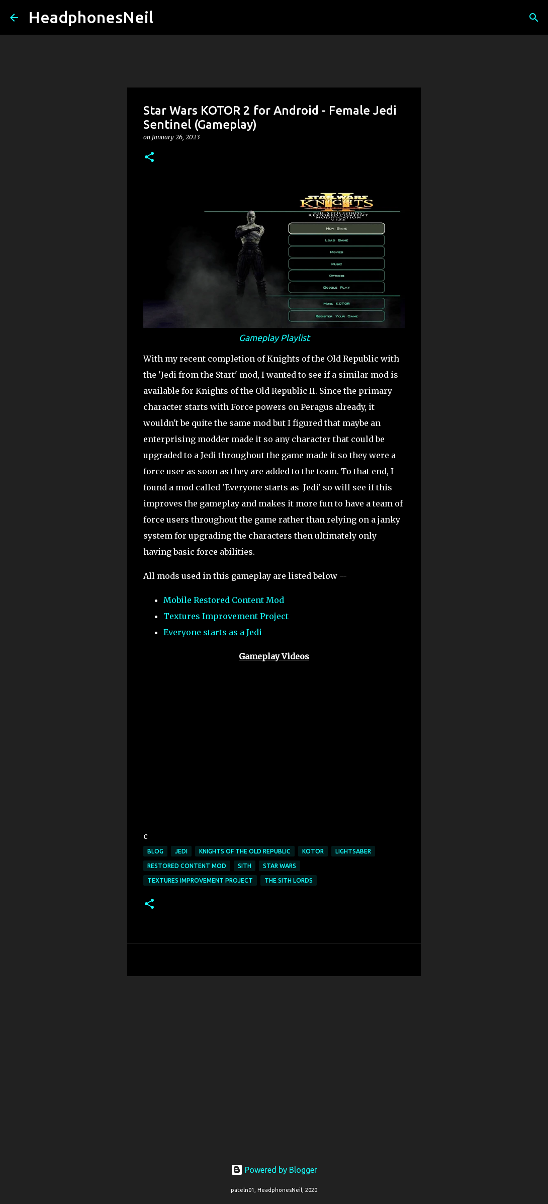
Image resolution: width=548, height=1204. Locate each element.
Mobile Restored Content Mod (223, 600)
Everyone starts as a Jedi (212, 632)
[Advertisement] (274, 1061)
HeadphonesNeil (90, 17)
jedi (181, 851)
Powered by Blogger (274, 1169)
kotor (313, 851)
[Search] (167, 18)
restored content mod (186, 866)
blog (155, 851)
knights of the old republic (245, 851)
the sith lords (288, 880)
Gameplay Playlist (274, 337)
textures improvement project (200, 880)
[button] (149, 157)
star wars (279, 866)
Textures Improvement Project (226, 616)
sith (244, 866)
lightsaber (353, 851)
